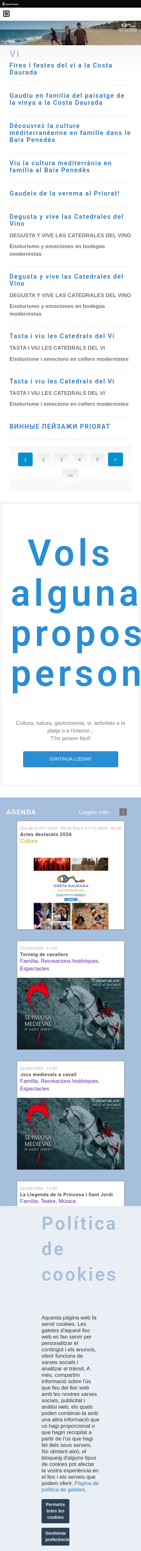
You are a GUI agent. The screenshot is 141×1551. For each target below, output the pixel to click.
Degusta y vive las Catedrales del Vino (67, 220)
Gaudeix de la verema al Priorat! (65, 193)
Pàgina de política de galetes (70, 1486)
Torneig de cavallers (44, 954)
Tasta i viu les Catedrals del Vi (62, 336)
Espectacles (34, 969)
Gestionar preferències (57, 1536)
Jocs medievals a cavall (48, 1074)
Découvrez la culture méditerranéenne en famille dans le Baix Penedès (70, 133)
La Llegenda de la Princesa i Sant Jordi (66, 1194)
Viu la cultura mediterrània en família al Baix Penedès (61, 166)
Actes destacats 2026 (46, 834)
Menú (9, 9)
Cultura (29, 841)
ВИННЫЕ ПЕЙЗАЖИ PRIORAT (60, 426)
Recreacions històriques (69, 961)
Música (67, 1201)
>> (70, 475)
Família (29, 961)
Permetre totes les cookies (55, 1511)
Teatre (48, 1201)
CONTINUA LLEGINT (70, 758)
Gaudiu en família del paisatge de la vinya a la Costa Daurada (67, 99)
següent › (123, 812)
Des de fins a (71, 828)
